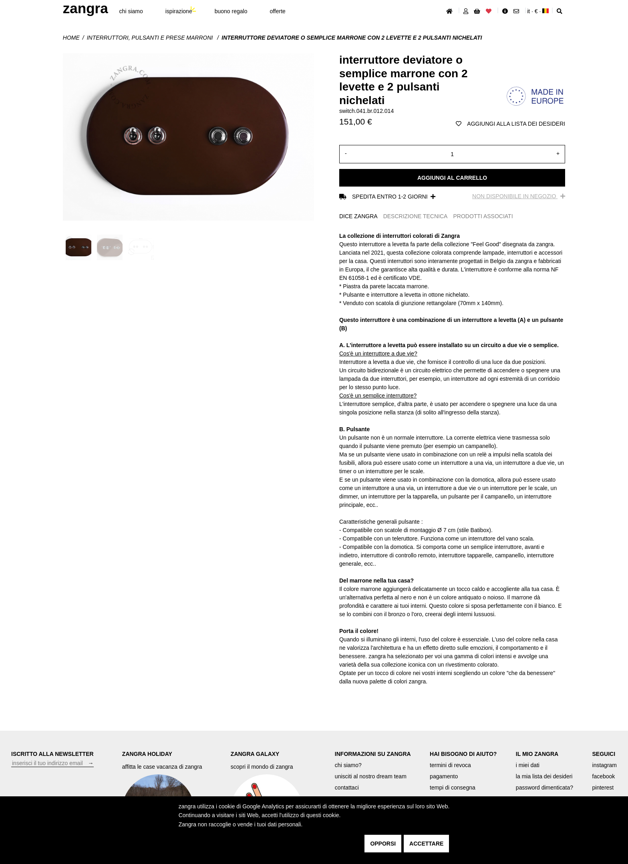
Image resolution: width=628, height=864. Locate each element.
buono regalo (231, 11)
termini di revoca (450, 765)
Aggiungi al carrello (452, 178)
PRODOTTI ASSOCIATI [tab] (483, 216)
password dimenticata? (544, 787)
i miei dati (527, 765)
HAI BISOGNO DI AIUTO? (463, 754)
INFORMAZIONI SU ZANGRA (373, 754)
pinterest (603, 787)
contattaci (347, 787)
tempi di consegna (452, 787)
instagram (604, 765)
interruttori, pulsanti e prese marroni (151, 37)
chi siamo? (348, 765)
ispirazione (178, 11)
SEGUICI (604, 754)
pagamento (444, 776)
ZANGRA (85, 8)
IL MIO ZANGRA (537, 754)
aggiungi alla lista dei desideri (510, 124)
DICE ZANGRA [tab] (358, 216)
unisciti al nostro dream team (371, 776)
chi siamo (131, 11)
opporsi (383, 843)
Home (71, 37)
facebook (603, 776)
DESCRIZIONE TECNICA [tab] (415, 216)
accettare (426, 843)
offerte (277, 11)
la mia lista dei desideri (544, 776)
